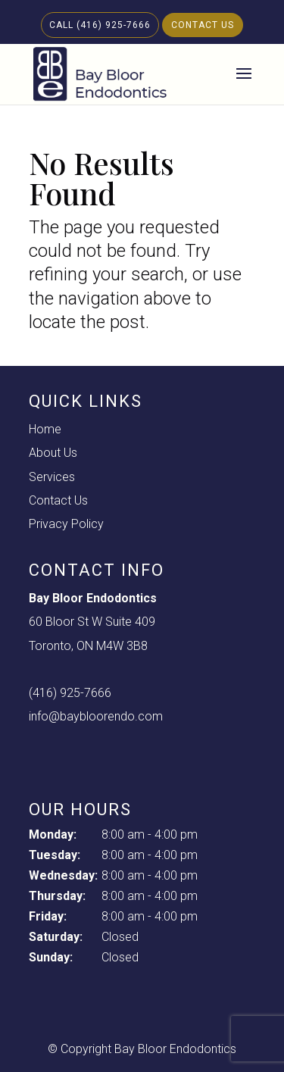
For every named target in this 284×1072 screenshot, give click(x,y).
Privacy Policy (66, 524)
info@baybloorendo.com (96, 716)
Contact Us (202, 25)
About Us (53, 452)
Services (52, 477)
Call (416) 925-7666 (100, 25)
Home (45, 429)
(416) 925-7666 (70, 693)
